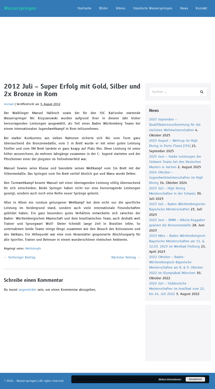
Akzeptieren (195, 379)
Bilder (103, 8)
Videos (120, 8)
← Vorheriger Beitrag (19, 257)
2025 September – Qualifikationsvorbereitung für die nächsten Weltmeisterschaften (175, 124)
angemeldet (27, 290)
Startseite (84, 8)
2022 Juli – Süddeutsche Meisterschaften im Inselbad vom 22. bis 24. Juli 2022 (177, 288)
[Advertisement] (107, 46)
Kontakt (201, 8)
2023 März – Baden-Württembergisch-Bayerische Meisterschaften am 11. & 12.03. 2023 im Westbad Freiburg (177, 241)
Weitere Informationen (170, 379)
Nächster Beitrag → (125, 257)
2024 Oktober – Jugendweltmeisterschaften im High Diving (176, 177)
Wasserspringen (20, 8)
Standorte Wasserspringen (152, 8)
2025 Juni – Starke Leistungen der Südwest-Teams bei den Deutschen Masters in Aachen (175, 162)
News (184, 8)
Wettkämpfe (33, 248)
